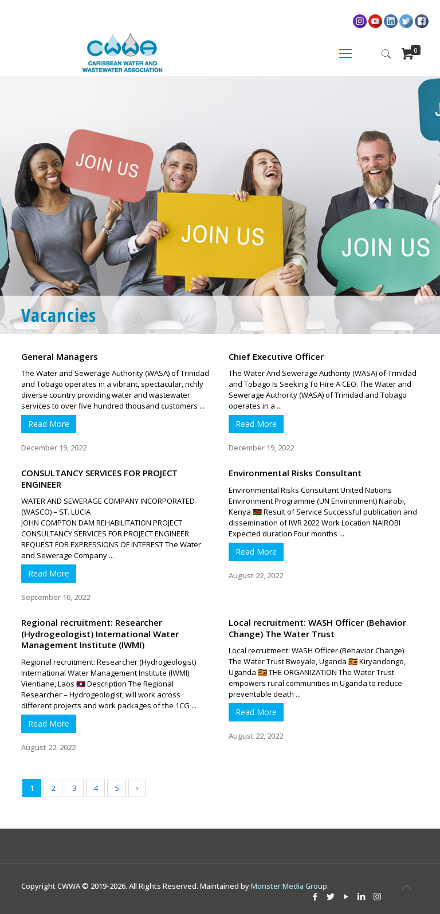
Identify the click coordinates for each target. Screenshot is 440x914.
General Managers (59, 356)
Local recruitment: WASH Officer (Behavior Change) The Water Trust (317, 628)
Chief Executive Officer (276, 356)
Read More (48, 423)
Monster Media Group (289, 886)
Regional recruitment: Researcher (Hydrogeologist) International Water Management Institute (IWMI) (100, 633)
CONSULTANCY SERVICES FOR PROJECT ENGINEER (99, 478)
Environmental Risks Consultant (295, 472)
